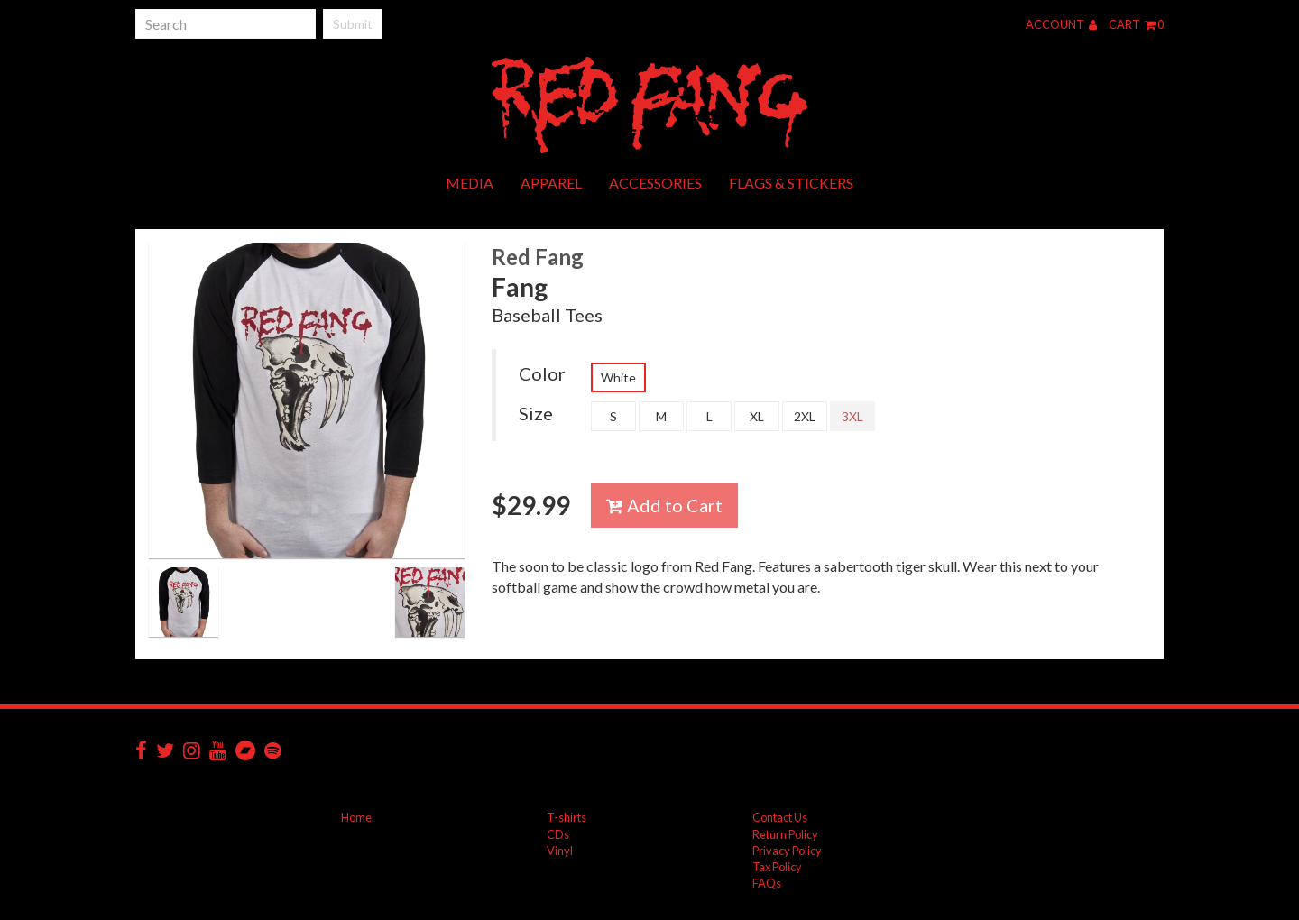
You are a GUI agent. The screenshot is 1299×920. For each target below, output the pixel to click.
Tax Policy (777, 867)
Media (469, 182)
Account (1061, 24)
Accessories (655, 182)
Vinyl (560, 850)
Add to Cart (664, 505)
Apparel (551, 182)
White (618, 377)
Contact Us (779, 817)
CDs (558, 834)
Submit (353, 24)
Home (356, 817)
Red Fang (538, 257)
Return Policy (785, 834)
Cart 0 (1136, 24)
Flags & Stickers (791, 182)
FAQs (766, 883)
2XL (804, 416)
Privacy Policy (787, 850)
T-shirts (566, 817)
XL (757, 416)
